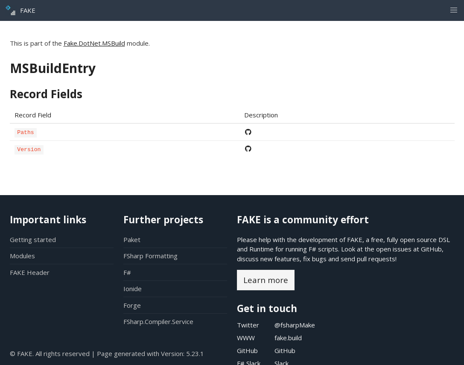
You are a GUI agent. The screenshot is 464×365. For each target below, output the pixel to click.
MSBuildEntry (53, 68)
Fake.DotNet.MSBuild (94, 43)
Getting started (33, 239)
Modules (22, 255)
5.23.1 (195, 353)
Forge (132, 305)
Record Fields (46, 94)
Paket (131, 239)
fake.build (288, 337)
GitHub (431, 249)
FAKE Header (30, 272)
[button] (453, 10)
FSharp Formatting (150, 255)
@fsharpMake (294, 325)
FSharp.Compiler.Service (158, 321)
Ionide (132, 288)
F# (127, 272)
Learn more (265, 279)
